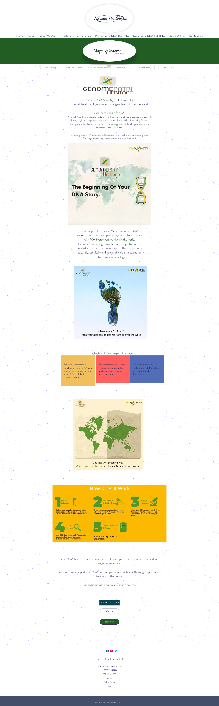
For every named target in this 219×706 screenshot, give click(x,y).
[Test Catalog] (50, 67)
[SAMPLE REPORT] (109, 602)
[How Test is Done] (74, 67)
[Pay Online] (168, 67)
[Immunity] (121, 67)
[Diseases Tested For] (97, 67)
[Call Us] (109, 611)
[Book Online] (145, 67)
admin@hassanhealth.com (110, 666)
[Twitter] (116, 651)
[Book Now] (109, 622)
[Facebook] (107, 651)
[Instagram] (111, 651)
